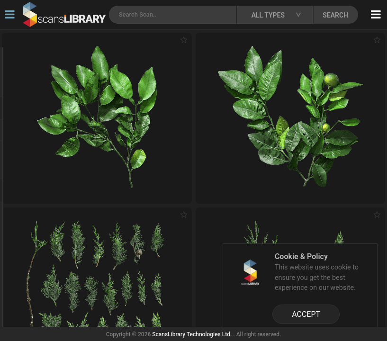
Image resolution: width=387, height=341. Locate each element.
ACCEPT (306, 314)
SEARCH (335, 15)
